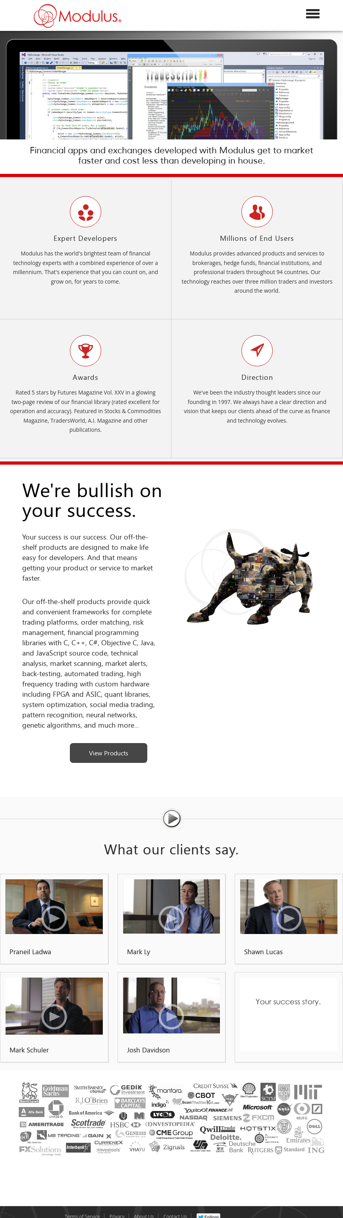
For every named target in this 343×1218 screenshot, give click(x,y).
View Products (108, 753)
